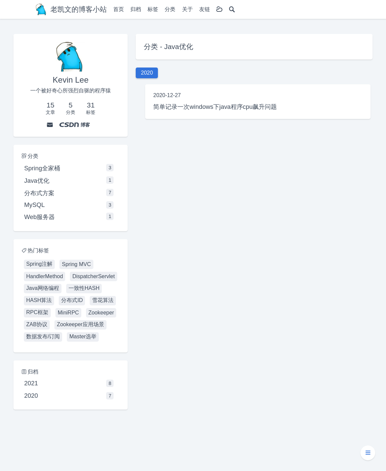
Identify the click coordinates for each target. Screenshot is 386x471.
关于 (187, 9)
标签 (152, 9)
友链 (204, 9)
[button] (367, 452)
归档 (135, 9)
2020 (69, 395)
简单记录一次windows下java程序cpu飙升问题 (215, 106)
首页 (118, 9)
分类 (170, 9)
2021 (69, 383)
